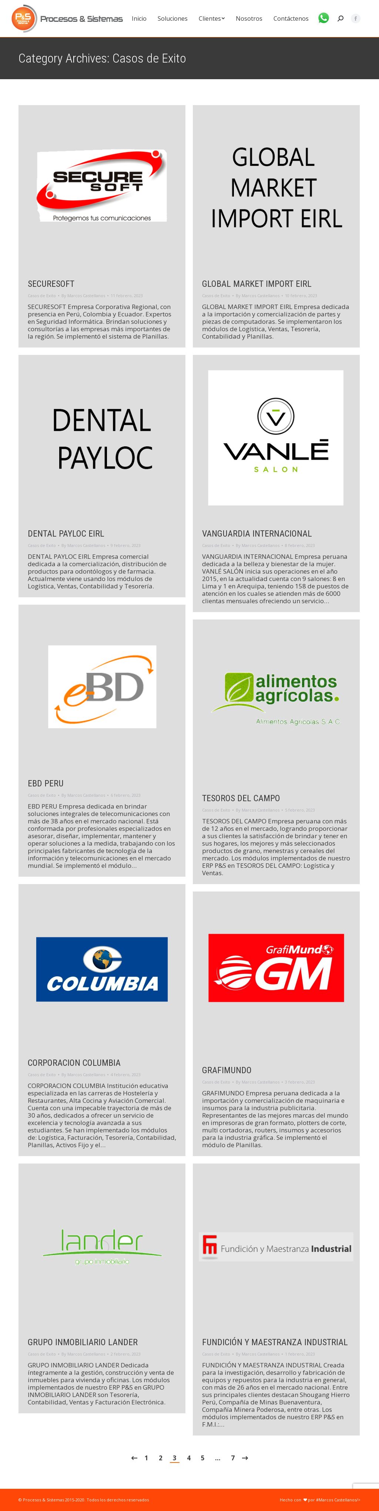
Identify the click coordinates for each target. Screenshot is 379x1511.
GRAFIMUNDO (227, 1070)
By (83, 295)
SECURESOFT (51, 284)
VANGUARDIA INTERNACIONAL (257, 533)
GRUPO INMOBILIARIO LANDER (83, 1342)
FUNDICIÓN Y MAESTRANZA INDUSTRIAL (275, 1342)
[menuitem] (139, 18)
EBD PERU (46, 783)
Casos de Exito (42, 295)
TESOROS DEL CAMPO (241, 798)
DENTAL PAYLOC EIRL (66, 533)
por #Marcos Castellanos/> (331, 1499)
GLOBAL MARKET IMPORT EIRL (257, 284)
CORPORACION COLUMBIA (74, 1063)
